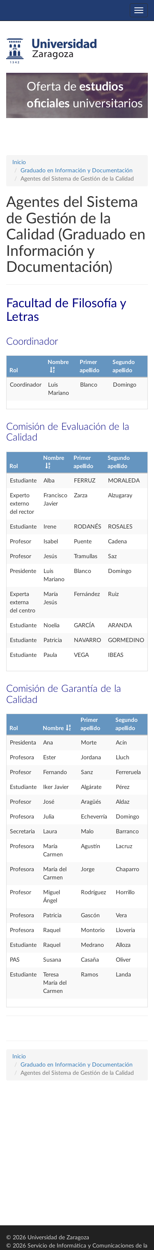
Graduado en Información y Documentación (77, 171)
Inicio (19, 162)
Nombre (53, 728)
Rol (13, 370)
